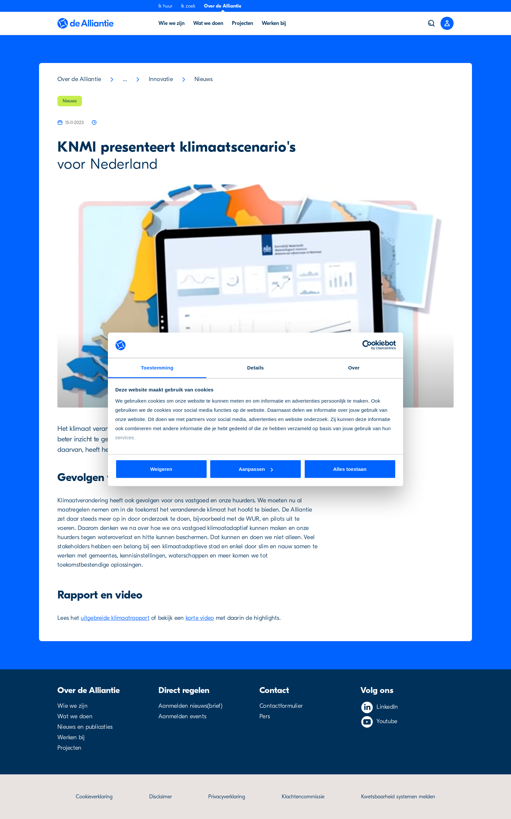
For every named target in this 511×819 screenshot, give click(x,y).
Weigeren (161, 469)
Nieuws (203, 79)
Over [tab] (353, 367)
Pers (264, 716)
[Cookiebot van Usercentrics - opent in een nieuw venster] (367, 345)
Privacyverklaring (226, 797)
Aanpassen (256, 469)
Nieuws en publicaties (84, 727)
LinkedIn (387, 707)
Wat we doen (74, 716)
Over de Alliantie (222, 6)
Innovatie (161, 79)
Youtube (387, 721)
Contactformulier (281, 706)
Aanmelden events (182, 716)
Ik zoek (188, 6)
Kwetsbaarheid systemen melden (398, 797)
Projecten (69, 748)
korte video (200, 618)
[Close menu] (447, 23)
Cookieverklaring (94, 797)
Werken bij (71, 737)
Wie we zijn (72, 706)
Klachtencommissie (303, 797)
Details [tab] (255, 367)
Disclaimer (160, 797)
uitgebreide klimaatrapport (115, 618)
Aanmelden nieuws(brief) (190, 706)
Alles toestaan (350, 469)
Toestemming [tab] (157, 367)
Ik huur (165, 6)
